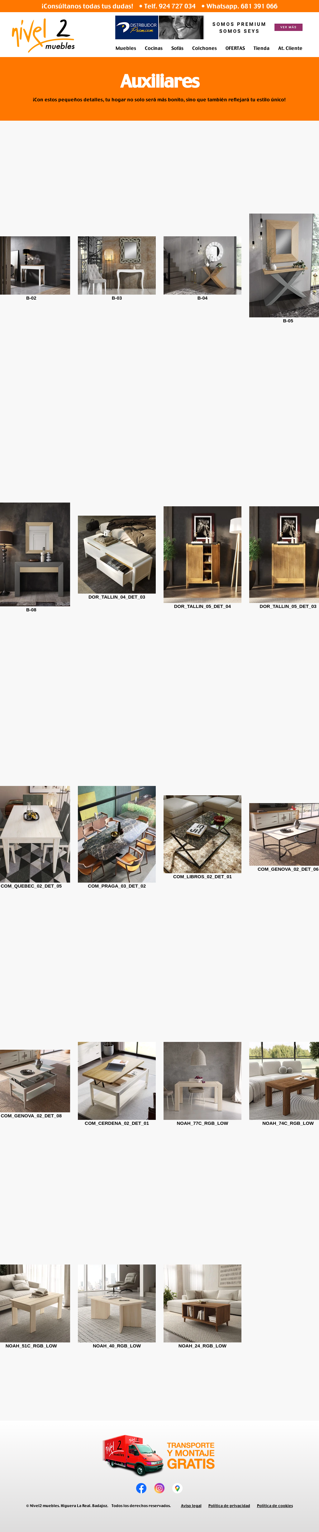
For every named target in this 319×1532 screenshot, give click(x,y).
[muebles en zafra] (159, 1488)
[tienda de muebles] (177, 1488)
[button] (125, 48)
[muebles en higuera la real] (141, 1488)
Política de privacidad (229, 1505)
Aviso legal (191, 1505)
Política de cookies (275, 1505)
